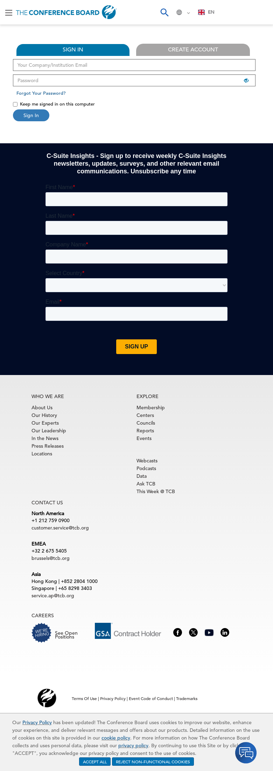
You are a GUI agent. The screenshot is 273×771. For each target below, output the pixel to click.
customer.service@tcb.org (60, 528)
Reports (145, 430)
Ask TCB (145, 484)
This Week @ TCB (155, 491)
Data (141, 476)
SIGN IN (73, 49)
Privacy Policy (37, 722)
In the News (44, 438)
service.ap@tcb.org (52, 595)
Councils (145, 423)
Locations (41, 454)
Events (144, 438)
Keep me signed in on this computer (54, 104)
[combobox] (206, 12)
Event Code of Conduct (151, 698)
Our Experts (45, 423)
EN (206, 12)
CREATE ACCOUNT (193, 49)
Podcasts (146, 468)
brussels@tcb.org (50, 558)
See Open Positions (66, 635)
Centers (145, 415)
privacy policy (133, 745)
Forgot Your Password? (41, 93)
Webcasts (147, 460)
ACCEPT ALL (95, 761)
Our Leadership (48, 430)
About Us (41, 407)
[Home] (66, 12)
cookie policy (116, 738)
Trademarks (186, 698)
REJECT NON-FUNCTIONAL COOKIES (153, 761)
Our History (44, 415)
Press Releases (47, 446)
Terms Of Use (84, 698)
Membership (150, 407)
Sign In (31, 115)
